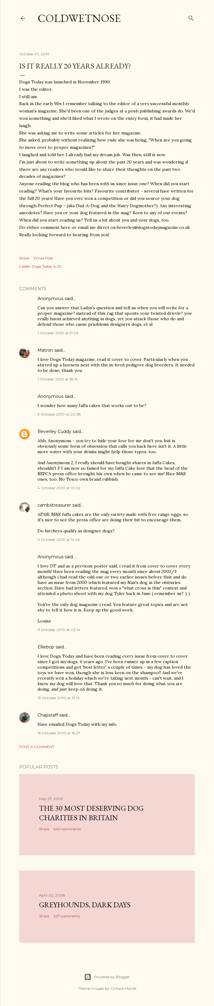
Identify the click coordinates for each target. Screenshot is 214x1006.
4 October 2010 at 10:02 (58, 488)
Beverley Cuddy (54, 431)
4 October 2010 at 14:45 (58, 539)
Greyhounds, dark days (84, 904)
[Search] (191, 17)
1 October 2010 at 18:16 (57, 379)
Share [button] (24, 258)
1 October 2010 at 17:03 (58, 333)
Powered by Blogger (107, 977)
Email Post (43, 258)
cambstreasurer (54, 505)
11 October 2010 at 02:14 (58, 629)
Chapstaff (47, 715)
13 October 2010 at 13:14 (58, 698)
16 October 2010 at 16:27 (58, 733)
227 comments (67, 916)
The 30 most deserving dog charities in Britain (91, 812)
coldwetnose (79, 18)
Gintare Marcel (123, 988)
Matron (45, 350)
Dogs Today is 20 (47, 266)
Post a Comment (36, 746)
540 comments (67, 829)
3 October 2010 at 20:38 (59, 414)
